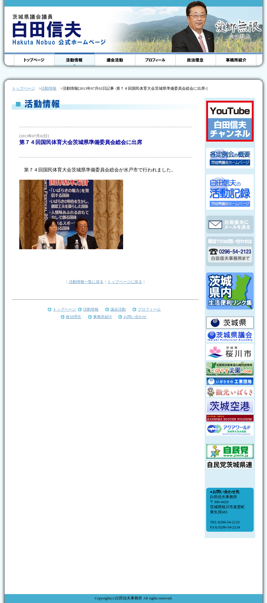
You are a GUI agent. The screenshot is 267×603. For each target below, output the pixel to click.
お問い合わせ (135, 317)
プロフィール (149, 309)
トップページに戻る (124, 282)
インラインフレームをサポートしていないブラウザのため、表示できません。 (230, 343)
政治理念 (73, 317)
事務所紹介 (102, 317)
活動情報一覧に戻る (86, 282)
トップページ (64, 309)
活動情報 (48, 88)
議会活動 (118, 309)
